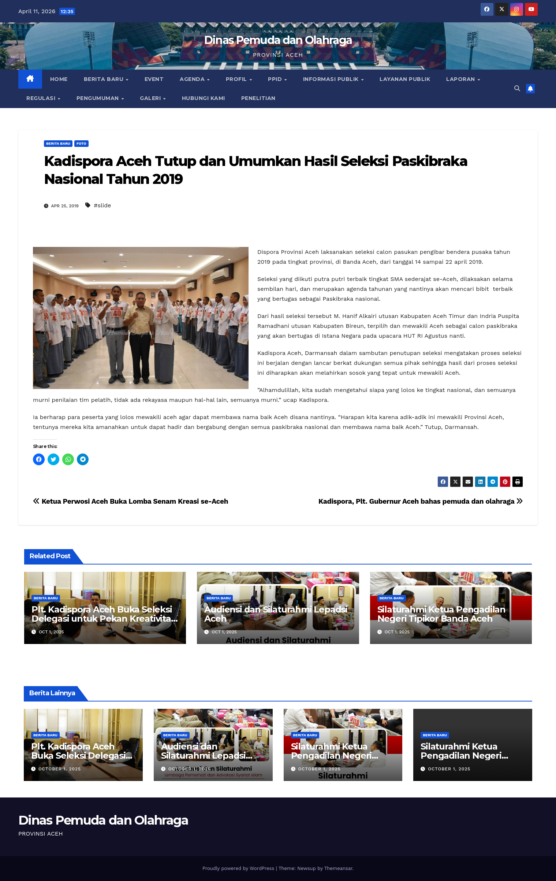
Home (59, 79)
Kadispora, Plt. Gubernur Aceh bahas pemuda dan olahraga (420, 501)
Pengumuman (99, 98)
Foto (81, 143)
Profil (237, 79)
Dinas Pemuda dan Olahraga (278, 40)
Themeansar (338, 868)
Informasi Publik (332, 79)
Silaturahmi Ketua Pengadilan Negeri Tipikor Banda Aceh (441, 614)
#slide (102, 205)
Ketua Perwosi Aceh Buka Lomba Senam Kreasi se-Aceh (130, 501)
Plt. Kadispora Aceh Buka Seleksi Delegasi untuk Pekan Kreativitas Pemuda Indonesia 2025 (103, 618)
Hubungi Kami (203, 98)
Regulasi (41, 98)
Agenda (193, 79)
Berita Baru (104, 79)
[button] (517, 88)
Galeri (151, 98)
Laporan (461, 79)
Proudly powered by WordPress (239, 868)
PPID (276, 79)
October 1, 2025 (59, 768)
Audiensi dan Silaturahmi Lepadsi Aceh (275, 614)
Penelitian (258, 98)
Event (154, 79)
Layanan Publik (405, 79)
